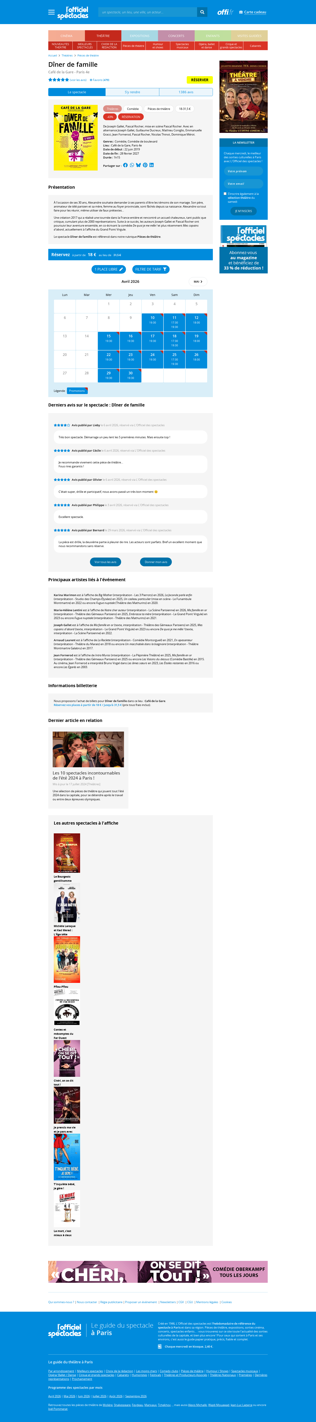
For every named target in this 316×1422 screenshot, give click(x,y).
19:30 (152, 322)
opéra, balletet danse (207, 45)
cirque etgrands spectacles (231, 45)
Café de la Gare (120, 145)
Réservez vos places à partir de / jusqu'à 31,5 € (88, 705)
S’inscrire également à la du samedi (243, 198)
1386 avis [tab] (186, 92)
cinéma (66, 36)
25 (174, 354)
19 (196, 336)
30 (131, 373)
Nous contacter (87, 1302)
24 (152, 354)
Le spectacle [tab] (77, 92)
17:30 (174, 322)
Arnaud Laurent (64, 640)
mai (198, 281)
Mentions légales (207, 1302)
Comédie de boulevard (142, 141)
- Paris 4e (69, 72)
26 (196, 354)
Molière (108, 1405)
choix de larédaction (109, 45)
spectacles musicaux (182, 45)
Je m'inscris (243, 211)
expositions (139, 36)
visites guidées (249, 36)
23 (131, 354)
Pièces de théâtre (148, 237)
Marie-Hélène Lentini (68, 610)
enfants (213, 36)
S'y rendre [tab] (132, 92)
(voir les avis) (78, 80)
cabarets (255, 46)
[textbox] (147, 12)
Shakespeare (122, 1405)
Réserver (199, 79)
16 (131, 336)
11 (174, 317)
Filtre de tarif (151, 269)
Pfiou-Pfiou (61, 987)
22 (109, 354)
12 (196, 317)
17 (152, 336)
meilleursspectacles (85, 45)
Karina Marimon (65, 595)
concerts (176, 36)
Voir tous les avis (105, 562)
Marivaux (150, 1405)
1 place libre (109, 269)
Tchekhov (164, 1405)
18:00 (196, 322)
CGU (190, 1302)
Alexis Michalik (197, 1405)
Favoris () (99, 80)
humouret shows (158, 45)
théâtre (103, 36)
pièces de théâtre (133, 46)
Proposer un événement (141, 1302)
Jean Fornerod (63, 655)
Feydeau (137, 1405)
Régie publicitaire (111, 1302)
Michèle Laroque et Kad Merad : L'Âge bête (64, 930)
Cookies (226, 1302)
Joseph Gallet (63, 625)
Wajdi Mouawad (218, 1405)
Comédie (120, 141)
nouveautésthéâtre (60, 45)
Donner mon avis (156, 562)
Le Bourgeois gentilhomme (63, 879)
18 (174, 336)
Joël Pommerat (58, 1409)
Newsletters (168, 1302)
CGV (181, 1302)
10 (152, 317)
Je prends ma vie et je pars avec (64, 1129)
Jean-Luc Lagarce (241, 1405)
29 (109, 373)
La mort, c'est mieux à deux (63, 1233)
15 (109, 336)
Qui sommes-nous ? (61, 1302)
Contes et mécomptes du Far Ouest (63, 1034)
